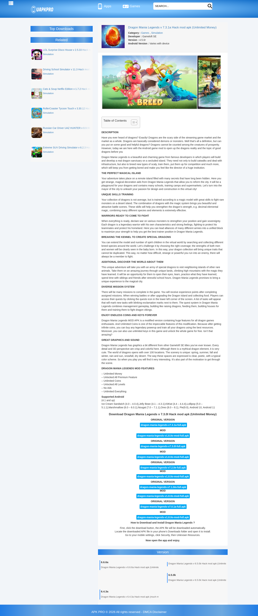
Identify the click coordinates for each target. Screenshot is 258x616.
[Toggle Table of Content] (132, 122)
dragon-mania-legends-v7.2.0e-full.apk (163, 467)
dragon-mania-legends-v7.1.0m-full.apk (163, 487)
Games (131, 6)
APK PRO (98, 612)
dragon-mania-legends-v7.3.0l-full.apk (163, 446)
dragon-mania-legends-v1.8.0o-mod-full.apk (163, 457)
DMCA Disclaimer (155, 612)
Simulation (157, 32)
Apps (104, 6)
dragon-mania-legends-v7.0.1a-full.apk (163, 506)
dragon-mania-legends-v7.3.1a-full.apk (163, 425)
